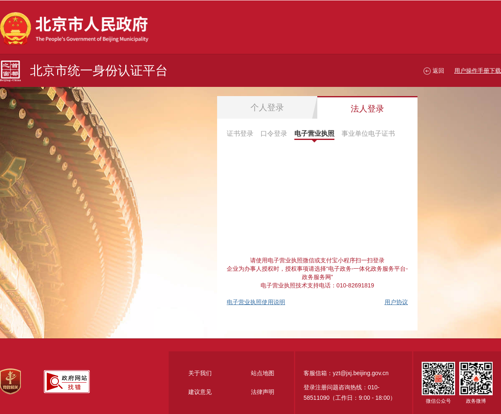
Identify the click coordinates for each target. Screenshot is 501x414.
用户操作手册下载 (477, 70)
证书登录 (240, 133)
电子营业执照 (314, 133)
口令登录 (274, 133)
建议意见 (200, 392)
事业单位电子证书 (368, 133)
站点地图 (262, 373)
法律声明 (262, 392)
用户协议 (396, 302)
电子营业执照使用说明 (256, 302)
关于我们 (200, 373)
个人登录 (267, 107)
